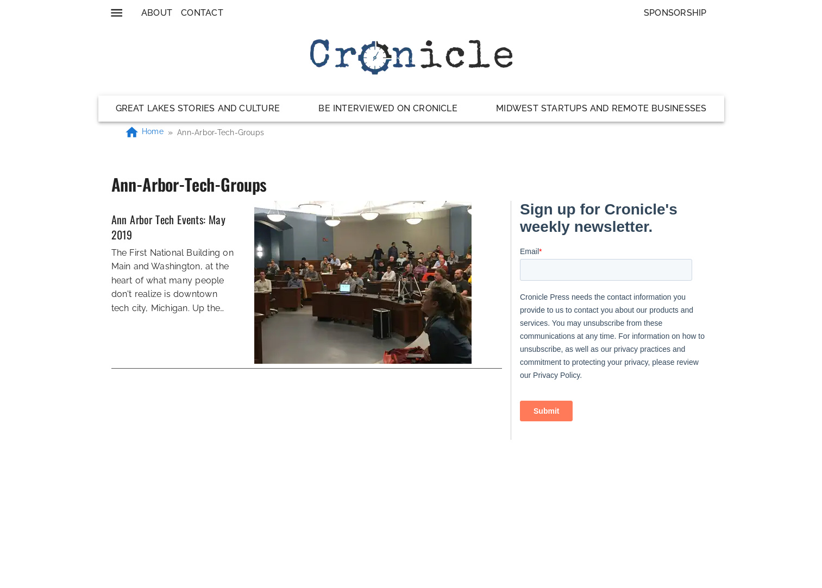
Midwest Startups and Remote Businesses (601, 108)
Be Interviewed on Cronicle (387, 108)
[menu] (116, 12)
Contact (202, 13)
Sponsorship (675, 13)
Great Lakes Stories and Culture (198, 108)
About (156, 13)
